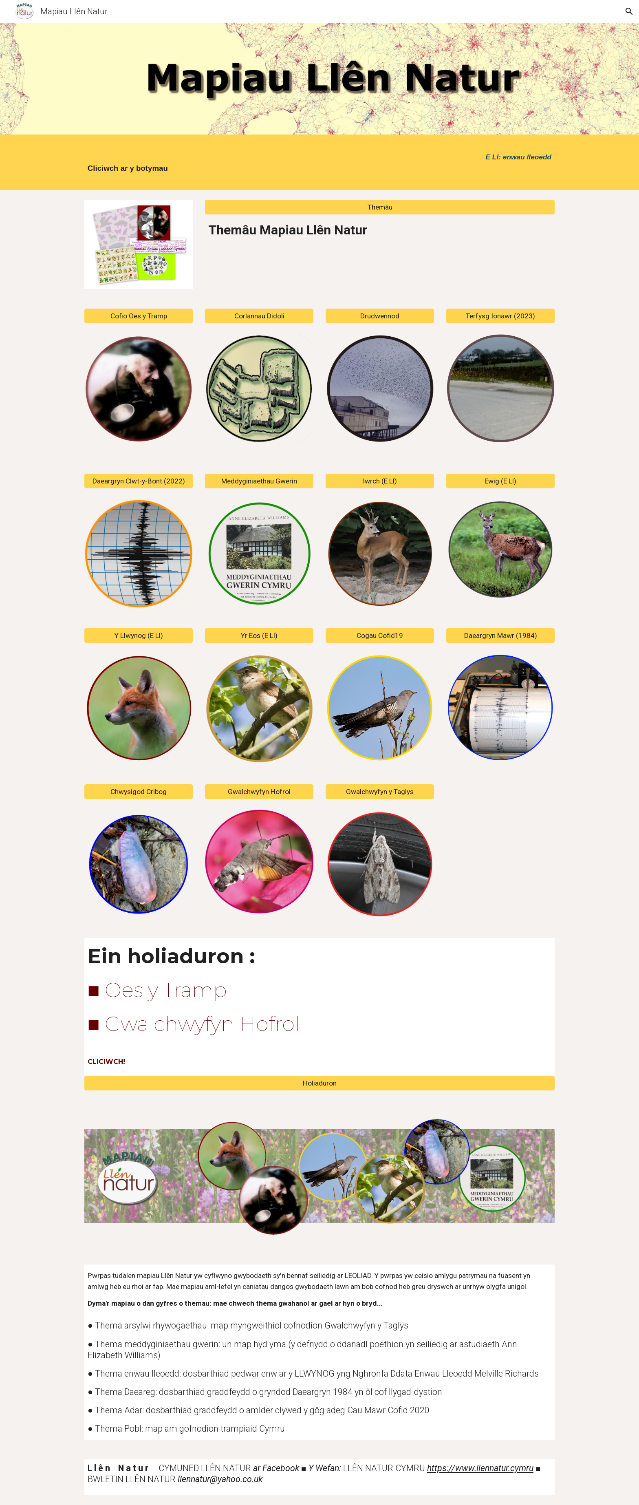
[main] (158, 164)
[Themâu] (379, 206)
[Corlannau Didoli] (259, 316)
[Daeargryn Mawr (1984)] (500, 635)
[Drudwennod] (380, 316)
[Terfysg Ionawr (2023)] (500, 316)
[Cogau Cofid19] (380, 635)
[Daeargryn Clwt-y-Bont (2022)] (138, 481)
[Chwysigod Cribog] (138, 791)
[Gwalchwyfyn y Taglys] (380, 791)
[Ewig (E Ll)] (500, 481)
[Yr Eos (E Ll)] (259, 635)
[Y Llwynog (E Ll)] (138, 635)
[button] (629, 11)
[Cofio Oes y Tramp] (138, 316)
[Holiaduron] (319, 1083)
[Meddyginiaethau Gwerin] (259, 481)
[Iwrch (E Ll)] (380, 481)
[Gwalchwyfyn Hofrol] (259, 791)
